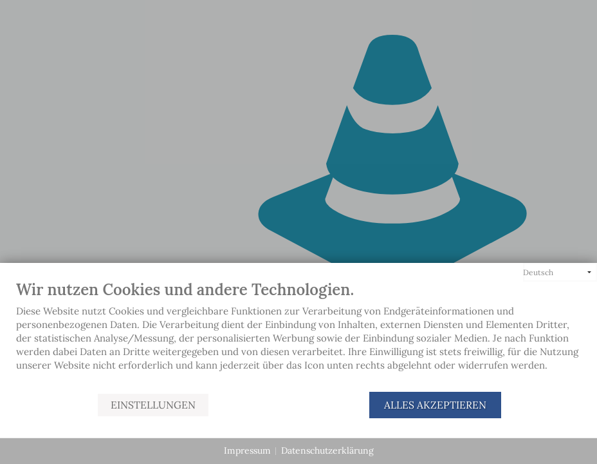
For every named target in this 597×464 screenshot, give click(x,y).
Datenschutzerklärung (327, 450)
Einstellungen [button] (153, 404)
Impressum (247, 450)
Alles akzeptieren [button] (435, 404)
